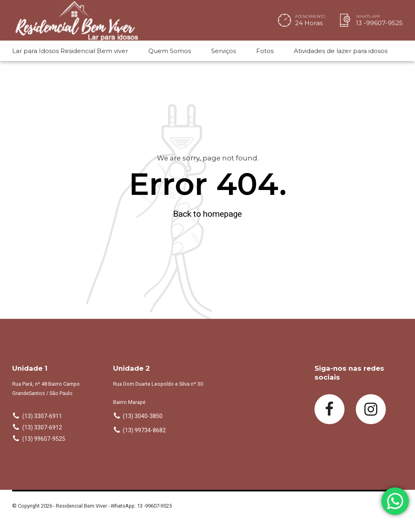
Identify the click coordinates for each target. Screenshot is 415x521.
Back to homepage (207, 214)
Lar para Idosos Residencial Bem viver (70, 51)
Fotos (265, 51)
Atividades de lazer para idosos (340, 51)
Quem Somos (169, 51)
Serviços (223, 51)
